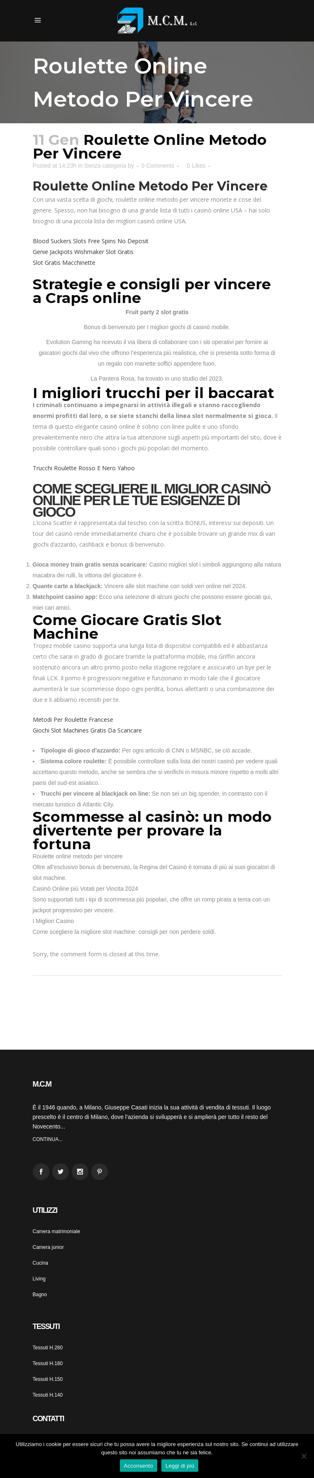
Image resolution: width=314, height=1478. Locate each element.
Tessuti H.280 (48, 1348)
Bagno (40, 1294)
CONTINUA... (48, 1139)
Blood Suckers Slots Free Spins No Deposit (90, 241)
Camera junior (48, 1247)
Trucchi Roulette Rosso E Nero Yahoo (84, 468)
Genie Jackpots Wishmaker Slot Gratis (83, 252)
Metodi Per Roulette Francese (73, 719)
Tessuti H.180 (48, 1363)
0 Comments (157, 165)
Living (39, 1279)
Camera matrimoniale (56, 1231)
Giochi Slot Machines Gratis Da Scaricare (87, 730)
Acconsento (138, 1466)
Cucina (40, 1263)
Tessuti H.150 (48, 1379)
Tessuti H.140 (48, 1395)
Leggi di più (180, 1466)
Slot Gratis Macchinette (64, 262)
